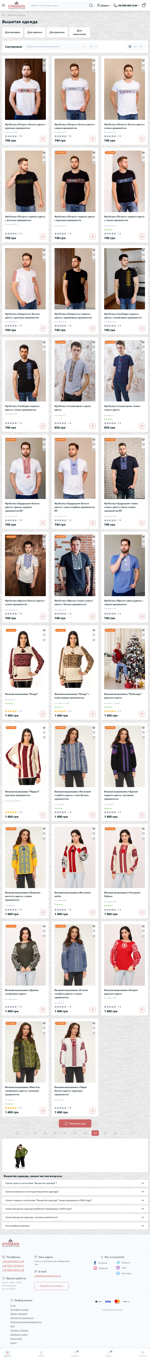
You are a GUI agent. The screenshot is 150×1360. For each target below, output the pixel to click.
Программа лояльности (22, 1318)
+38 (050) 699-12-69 (13, 1261)
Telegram (123, 1262)
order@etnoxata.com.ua (47, 1275)
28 (35, 1133)
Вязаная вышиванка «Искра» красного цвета (121, 992)
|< (17, 1133)
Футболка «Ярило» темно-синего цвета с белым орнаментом (73, 602)
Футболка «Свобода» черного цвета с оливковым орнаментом (123, 316)
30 (55, 1133)
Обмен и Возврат (19, 1314)
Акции (13, 1343)
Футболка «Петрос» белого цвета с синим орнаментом (124, 126)
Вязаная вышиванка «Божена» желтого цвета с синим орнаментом (22, 896)
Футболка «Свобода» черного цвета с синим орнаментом (22, 408)
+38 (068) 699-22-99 (13, 1270)
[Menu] (4, 5)
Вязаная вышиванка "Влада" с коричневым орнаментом (71, 696)
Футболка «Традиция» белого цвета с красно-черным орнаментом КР (22, 507)
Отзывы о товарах (19, 1330)
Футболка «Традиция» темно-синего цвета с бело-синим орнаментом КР (121, 507)
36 (115, 1133)
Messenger (124, 1273)
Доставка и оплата (19, 1309)
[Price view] (141, 46)
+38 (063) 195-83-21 (13, 1265)
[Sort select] (55, 46)
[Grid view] (130, 46)
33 (85, 1133)
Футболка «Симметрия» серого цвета (72, 408)
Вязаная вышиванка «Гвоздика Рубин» (122, 894)
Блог (12, 1326)
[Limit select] (93, 46)
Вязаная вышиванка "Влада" (21, 694)
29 (45, 1133)
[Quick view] (44, 60)
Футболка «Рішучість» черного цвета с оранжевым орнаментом (73, 316)
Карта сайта (16, 1338)
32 (75, 1133)
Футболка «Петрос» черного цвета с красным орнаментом (74, 218)
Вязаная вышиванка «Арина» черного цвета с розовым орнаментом (121, 795)
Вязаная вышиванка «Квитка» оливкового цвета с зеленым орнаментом (22, 1091)
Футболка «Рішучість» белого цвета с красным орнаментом (22, 316)
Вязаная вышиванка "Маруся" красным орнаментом (22, 793)
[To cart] (43, 139)
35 (105, 1133)
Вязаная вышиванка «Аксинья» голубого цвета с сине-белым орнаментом (72, 795)
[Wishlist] (44, 65)
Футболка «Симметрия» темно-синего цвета (122, 408)
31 (65, 1133)
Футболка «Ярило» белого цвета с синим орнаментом (25, 602)
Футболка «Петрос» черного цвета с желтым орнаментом (25, 218)
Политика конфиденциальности (26, 1322)
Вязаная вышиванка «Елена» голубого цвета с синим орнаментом (71, 994)
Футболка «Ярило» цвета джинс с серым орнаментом (123, 602)
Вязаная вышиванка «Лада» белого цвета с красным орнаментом (70, 1091)
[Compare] (44, 70)
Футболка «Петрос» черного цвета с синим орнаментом (124, 218)
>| (133, 1133)
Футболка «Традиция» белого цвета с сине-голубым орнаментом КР (74, 507)
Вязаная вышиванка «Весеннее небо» (72, 894)
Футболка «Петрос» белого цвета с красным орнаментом (25, 126)
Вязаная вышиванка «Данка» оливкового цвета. (22, 992)
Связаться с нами (19, 1334)
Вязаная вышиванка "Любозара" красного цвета (123, 696)
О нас (13, 1305)
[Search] (91, 5)
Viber (121, 1268)
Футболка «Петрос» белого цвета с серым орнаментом (74, 126)
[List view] (135, 46)
